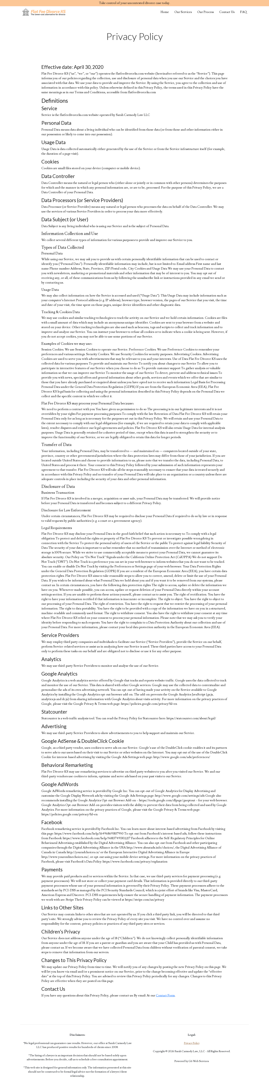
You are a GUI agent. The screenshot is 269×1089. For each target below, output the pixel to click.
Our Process (205, 12)
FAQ (243, 12)
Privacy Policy (192, 1043)
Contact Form (165, 995)
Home (165, 12)
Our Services (183, 12)
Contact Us (227, 12)
